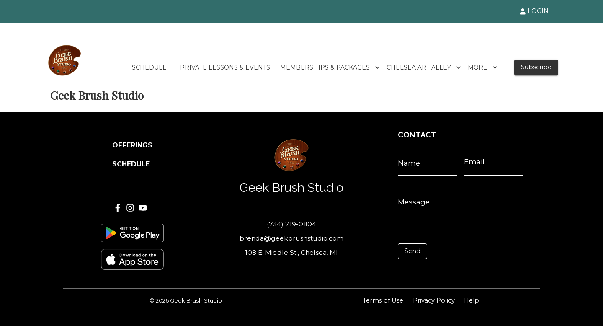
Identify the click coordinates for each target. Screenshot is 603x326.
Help (471, 300)
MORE (482, 67)
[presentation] (435, 271)
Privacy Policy (434, 300)
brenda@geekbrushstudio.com (291, 238)
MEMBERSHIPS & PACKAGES (330, 67)
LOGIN (534, 11)
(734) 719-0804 (291, 224)
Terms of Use (383, 300)
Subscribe (536, 67)
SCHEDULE (149, 67)
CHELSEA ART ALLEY (423, 67)
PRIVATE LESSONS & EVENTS (225, 67)
